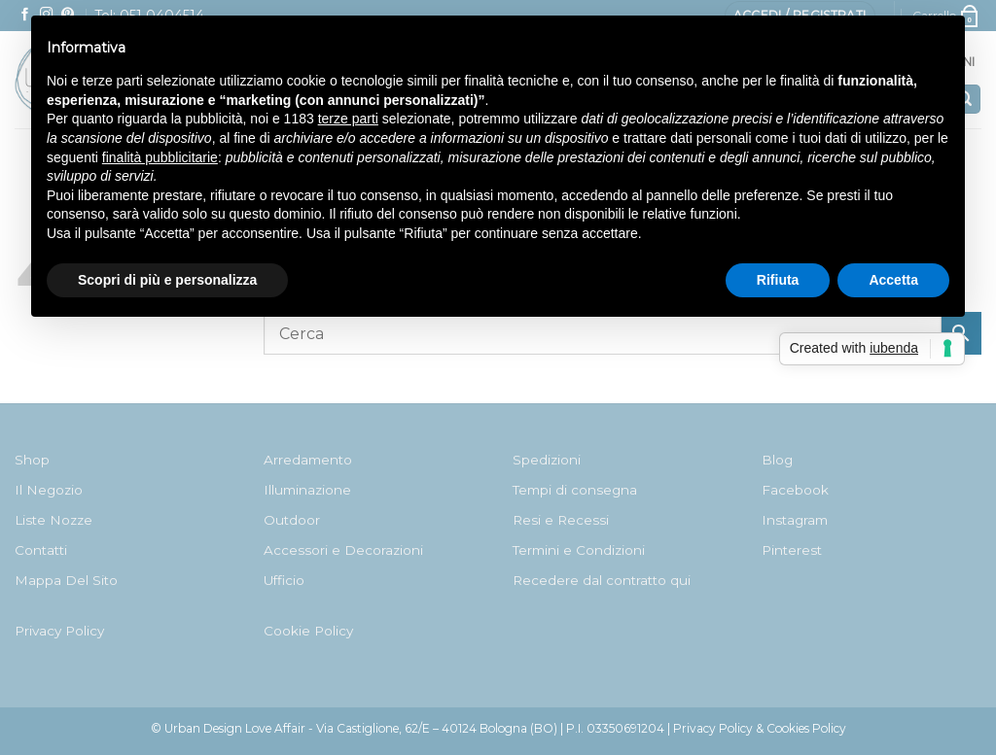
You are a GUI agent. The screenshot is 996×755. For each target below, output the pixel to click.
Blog (777, 459)
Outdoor (292, 520)
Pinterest (792, 550)
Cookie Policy (308, 630)
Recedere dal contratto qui (602, 580)
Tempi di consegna (575, 490)
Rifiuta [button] (778, 280)
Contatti (41, 550)
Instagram (795, 520)
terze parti (348, 118)
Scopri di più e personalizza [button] (167, 280)
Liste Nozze (53, 520)
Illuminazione (307, 490)
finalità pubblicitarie (160, 157)
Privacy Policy (59, 630)
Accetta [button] (893, 280)
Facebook (795, 490)
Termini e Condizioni (579, 550)
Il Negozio (49, 490)
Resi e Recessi (561, 520)
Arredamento (308, 459)
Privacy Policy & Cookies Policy (759, 728)
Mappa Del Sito (66, 580)
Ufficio (284, 580)
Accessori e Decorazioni (343, 550)
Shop (32, 459)
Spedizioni (547, 459)
